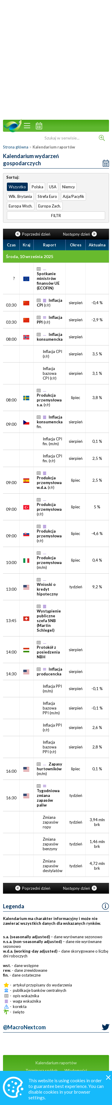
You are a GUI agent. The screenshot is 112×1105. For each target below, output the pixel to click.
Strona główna (15, 147)
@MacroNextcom (24, 1027)
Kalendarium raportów (56, 1062)
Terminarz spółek (41, 1070)
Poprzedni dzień (33, 234)
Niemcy (68, 186)
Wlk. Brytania (20, 196)
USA (52, 186)
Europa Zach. (49, 206)
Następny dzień (80, 234)
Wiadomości (76, 1070)
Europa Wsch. (21, 206)
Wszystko (17, 186)
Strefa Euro (47, 196)
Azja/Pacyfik (73, 196)
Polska (37, 186)
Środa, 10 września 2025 (29, 256)
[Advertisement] (56, 59)
